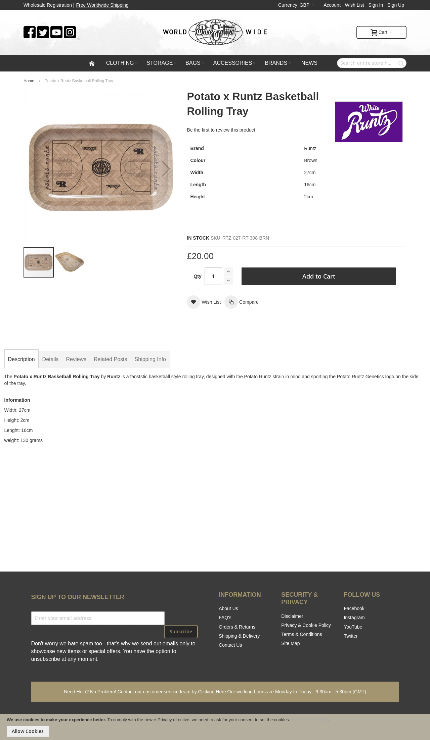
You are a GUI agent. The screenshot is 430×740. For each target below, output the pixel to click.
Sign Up (395, 5)
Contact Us (230, 645)
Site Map (290, 643)
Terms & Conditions (301, 634)
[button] (69, 262)
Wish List (354, 5)
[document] (215, 727)
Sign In (376, 5)
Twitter (350, 636)
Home (29, 81)
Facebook (354, 608)
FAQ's (225, 617)
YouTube (353, 627)
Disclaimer (292, 616)
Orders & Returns (237, 627)
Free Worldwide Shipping (102, 5)
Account (332, 5)
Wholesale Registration (48, 5)
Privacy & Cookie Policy (306, 625)
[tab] (21, 359)
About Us (228, 608)
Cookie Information (309, 719)
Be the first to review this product (221, 130)
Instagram (354, 617)
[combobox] (371, 63)
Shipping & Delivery (239, 636)
